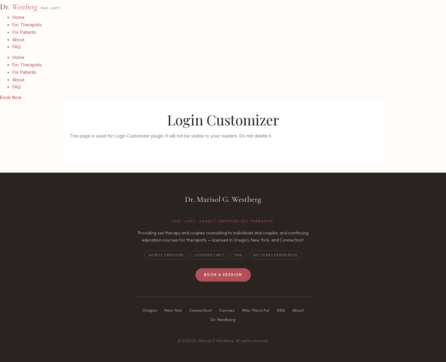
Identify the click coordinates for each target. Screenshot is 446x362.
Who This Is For (256, 310)
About (18, 39)
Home (18, 17)
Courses (226, 310)
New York (173, 310)
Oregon (149, 310)
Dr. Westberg (223, 319)
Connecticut (200, 310)
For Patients (24, 32)
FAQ (16, 46)
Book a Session (223, 275)
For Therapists (27, 24)
